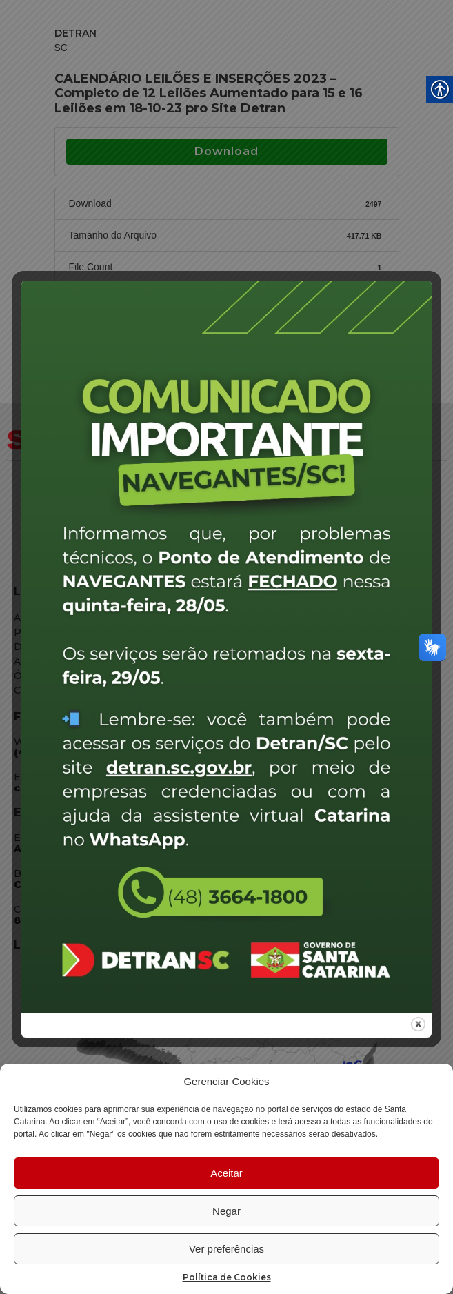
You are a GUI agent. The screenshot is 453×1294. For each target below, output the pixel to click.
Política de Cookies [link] (227, 1277)
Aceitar (226, 1173)
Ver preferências (226, 1249)
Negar (226, 1211)
